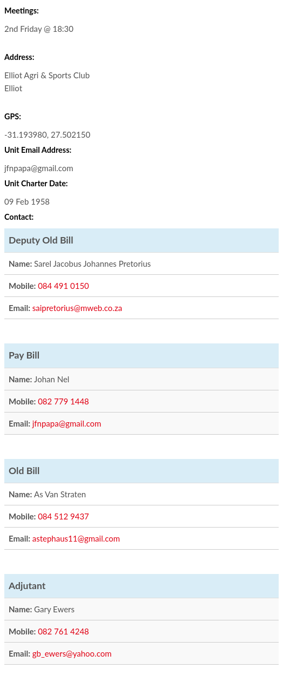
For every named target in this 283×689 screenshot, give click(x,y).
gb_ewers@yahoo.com (72, 653)
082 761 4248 (63, 631)
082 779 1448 (63, 401)
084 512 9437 (63, 516)
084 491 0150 (63, 286)
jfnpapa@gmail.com (67, 423)
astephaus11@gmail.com (76, 538)
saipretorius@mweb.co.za (77, 308)
